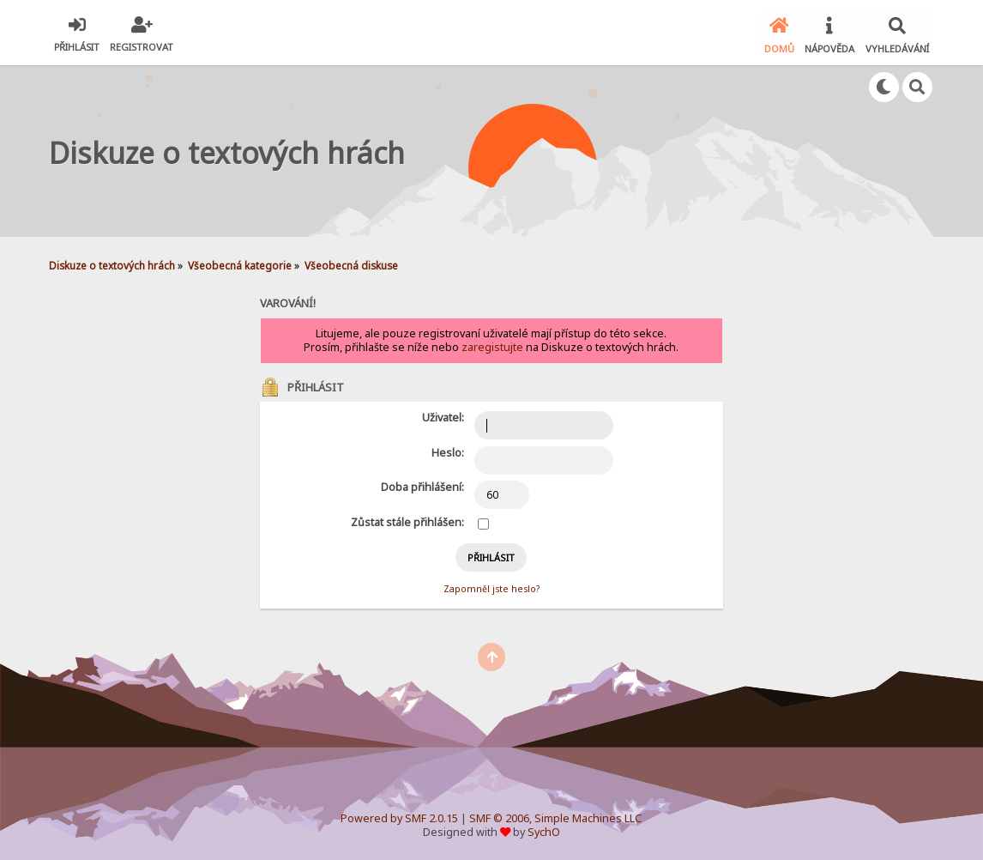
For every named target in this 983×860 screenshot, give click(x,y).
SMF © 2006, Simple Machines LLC (555, 816)
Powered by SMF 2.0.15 (399, 816)
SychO (544, 830)
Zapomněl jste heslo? (491, 587)
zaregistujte (492, 346)
